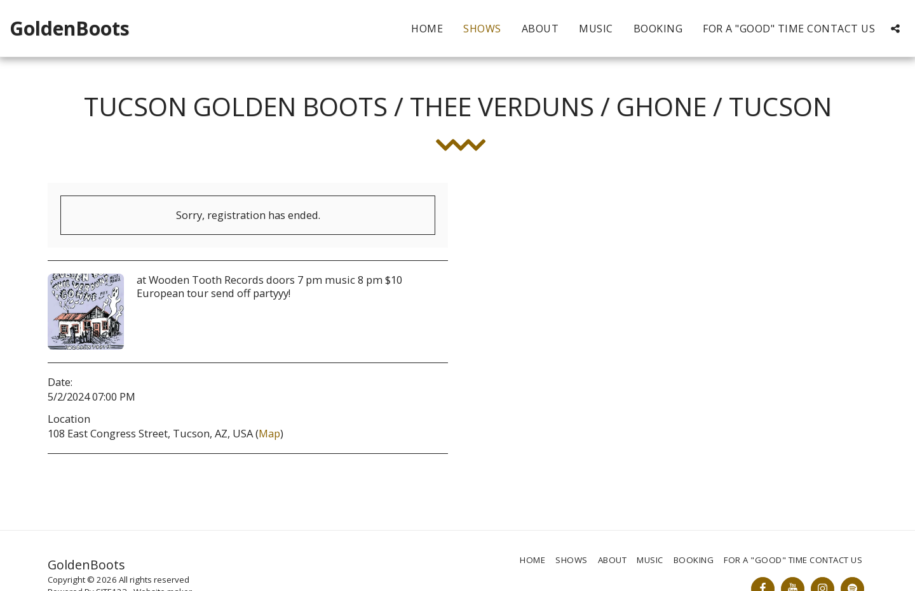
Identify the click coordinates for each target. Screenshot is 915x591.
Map (269, 433)
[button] (895, 28)
